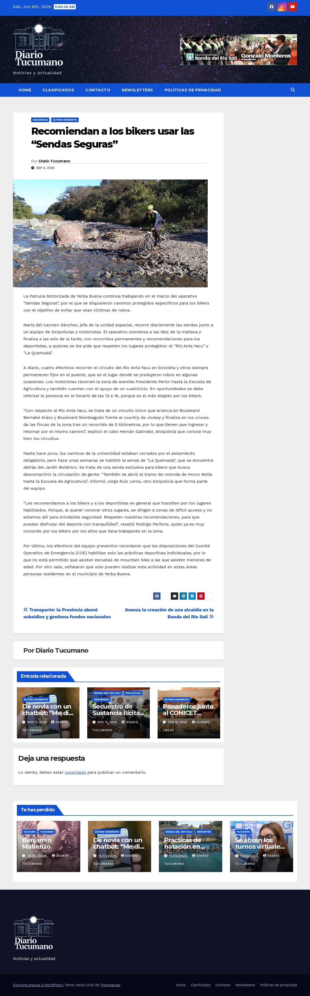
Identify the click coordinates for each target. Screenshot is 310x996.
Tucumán (47, 831)
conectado (75, 772)
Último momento (65, 119)
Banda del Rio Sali (107, 692)
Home (25, 90)
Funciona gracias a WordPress (38, 985)
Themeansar (110, 985)
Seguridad (40, 119)
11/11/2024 (107, 855)
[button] (293, 89)
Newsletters (137, 90)
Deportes (204, 831)
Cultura (30, 831)
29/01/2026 (37, 855)
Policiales (133, 692)
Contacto (97, 90)
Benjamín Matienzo (36, 843)
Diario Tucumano (54, 161)
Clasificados (58, 90)
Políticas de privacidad (193, 90)
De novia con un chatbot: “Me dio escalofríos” (47, 713)
